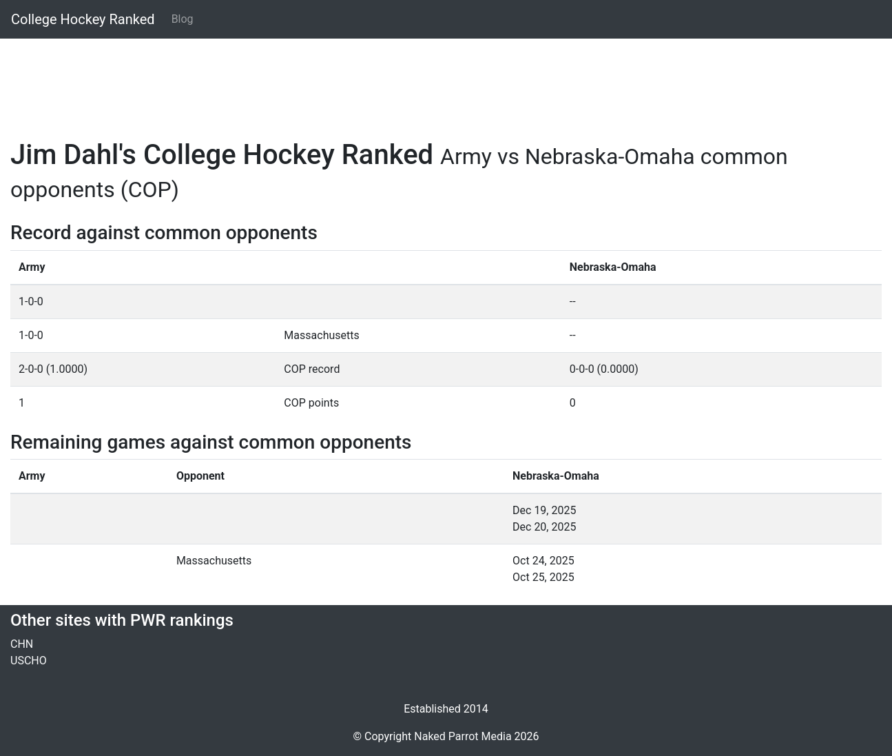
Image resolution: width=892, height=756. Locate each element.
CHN (21, 644)
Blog (183, 18)
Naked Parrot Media (462, 736)
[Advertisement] (423, 81)
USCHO (28, 660)
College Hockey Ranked (83, 19)
